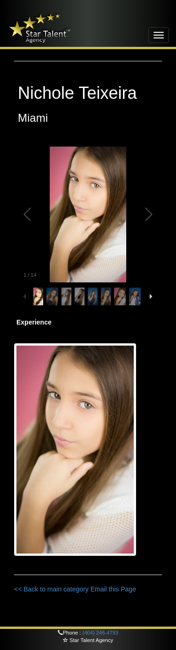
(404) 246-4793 (101, 632)
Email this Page (113, 589)
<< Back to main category (51, 589)
